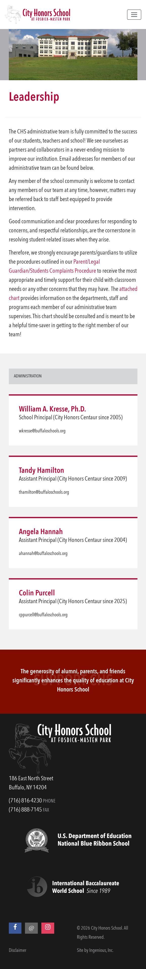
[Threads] (31, 928)
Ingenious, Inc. (101, 950)
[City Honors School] (37, 14)
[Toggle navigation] (134, 15)
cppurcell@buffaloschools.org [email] (43, 615)
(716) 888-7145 (25, 810)
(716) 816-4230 (25, 801)
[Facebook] (15, 928)
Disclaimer (17, 950)
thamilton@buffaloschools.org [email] (44, 492)
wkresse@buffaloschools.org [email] (42, 431)
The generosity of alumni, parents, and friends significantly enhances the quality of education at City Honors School (73, 681)
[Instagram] (47, 928)
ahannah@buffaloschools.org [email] (43, 553)
